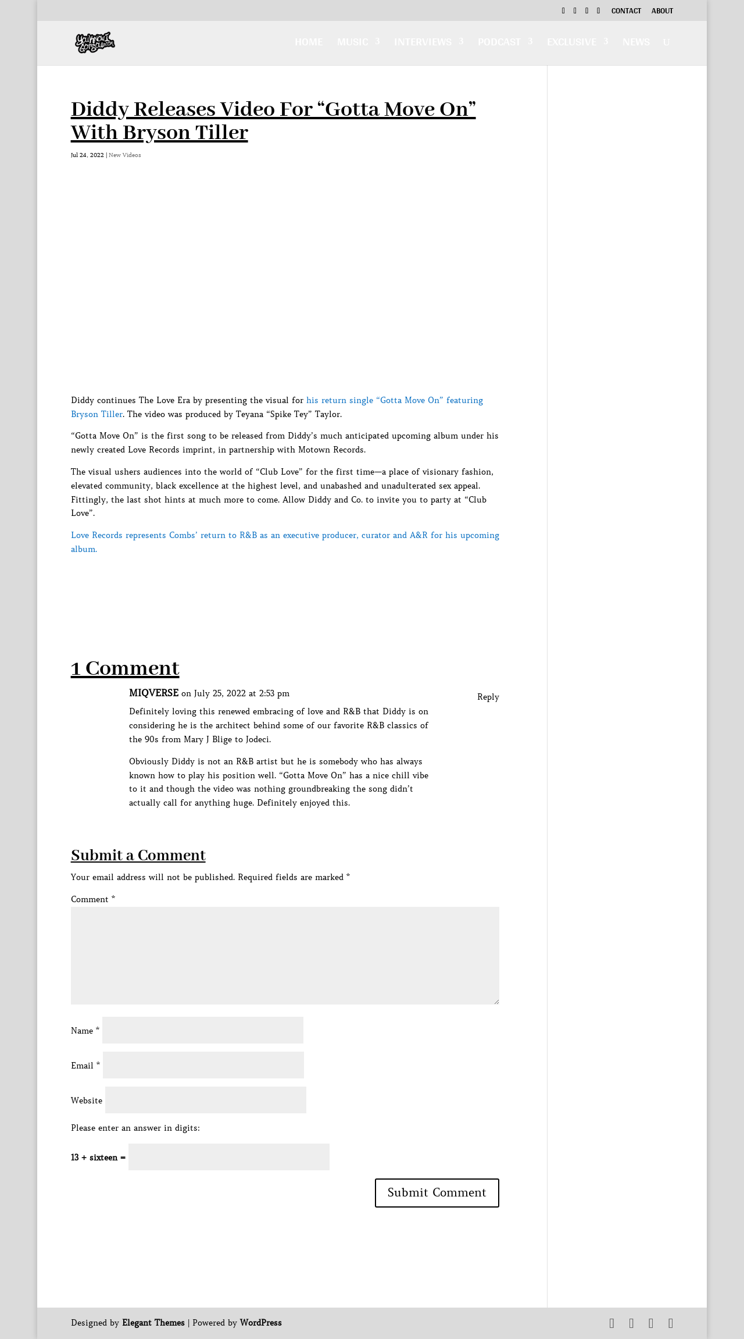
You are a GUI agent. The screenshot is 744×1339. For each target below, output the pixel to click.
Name (85, 1030)
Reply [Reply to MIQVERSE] (488, 697)
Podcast (499, 44)
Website (86, 1100)
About (662, 12)
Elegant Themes (153, 1322)
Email (85, 1065)
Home (309, 44)
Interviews (423, 44)
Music (352, 44)
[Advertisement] (282, 583)
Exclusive (571, 44)
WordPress (261, 1322)
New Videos (125, 155)
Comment (93, 899)
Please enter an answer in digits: (135, 1128)
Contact (626, 12)
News (636, 44)
